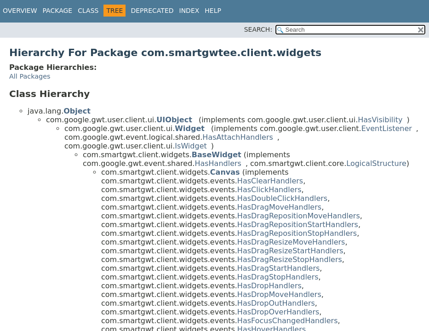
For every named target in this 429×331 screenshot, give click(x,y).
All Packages (30, 76)
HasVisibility (380, 119)
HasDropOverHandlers (278, 312)
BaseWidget (216, 154)
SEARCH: (258, 29)
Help (213, 10)
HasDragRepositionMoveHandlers (298, 215)
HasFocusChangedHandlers (287, 320)
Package (58, 10)
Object (77, 111)
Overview (20, 10)
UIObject (174, 119)
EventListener (386, 128)
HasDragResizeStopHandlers (289, 259)
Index (189, 10)
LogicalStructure (376, 163)
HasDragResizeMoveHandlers (291, 242)
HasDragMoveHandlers (279, 207)
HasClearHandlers (270, 181)
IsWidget (190, 146)
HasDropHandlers (269, 285)
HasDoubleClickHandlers (282, 198)
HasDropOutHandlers (276, 303)
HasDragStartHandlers (278, 268)
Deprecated (152, 10)
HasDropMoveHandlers (279, 294)
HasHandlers (217, 163)
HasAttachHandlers (237, 137)
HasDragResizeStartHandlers (290, 250)
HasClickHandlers (269, 189)
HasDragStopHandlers (278, 277)
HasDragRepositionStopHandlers (297, 233)
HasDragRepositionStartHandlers (297, 224)
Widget (190, 128)
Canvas (225, 172)
